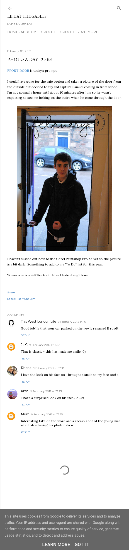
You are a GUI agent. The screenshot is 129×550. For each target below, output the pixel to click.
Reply (25, 335)
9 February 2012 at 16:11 (73, 321)
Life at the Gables (26, 16)
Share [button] (11, 292)
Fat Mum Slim (26, 298)
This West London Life (38, 322)
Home (12, 32)
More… (94, 32)
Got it (82, 544)
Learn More (56, 544)
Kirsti (25, 391)
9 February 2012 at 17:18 (48, 368)
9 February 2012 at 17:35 (47, 414)
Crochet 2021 (72, 32)
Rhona (26, 368)
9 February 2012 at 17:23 (46, 391)
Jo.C (24, 345)
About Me (30, 32)
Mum (25, 414)
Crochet (49, 32)
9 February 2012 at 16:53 (45, 345)
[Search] (119, 7)
